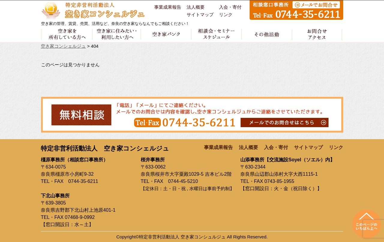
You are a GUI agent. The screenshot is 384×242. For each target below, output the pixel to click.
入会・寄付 (230, 7)
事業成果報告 (167, 7)
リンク (225, 14)
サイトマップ (200, 14)
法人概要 (196, 7)
